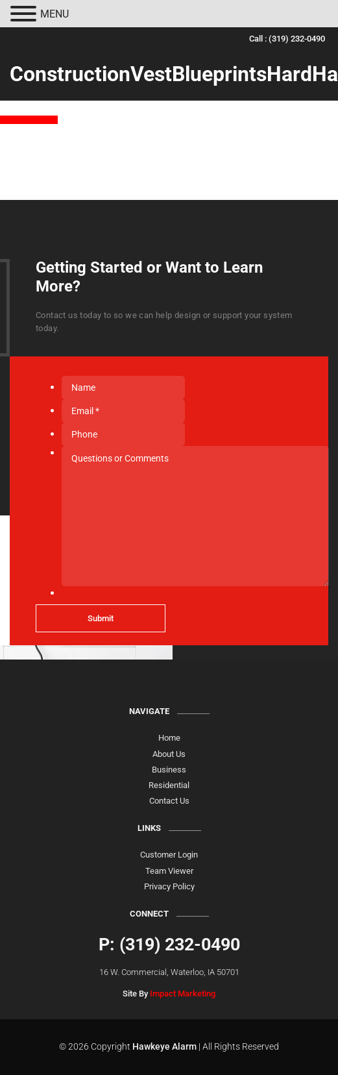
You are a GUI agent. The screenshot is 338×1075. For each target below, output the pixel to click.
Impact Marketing (182, 993)
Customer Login (169, 854)
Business (169, 769)
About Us (169, 754)
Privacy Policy (169, 886)
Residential (169, 785)
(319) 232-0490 (297, 38)
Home (169, 738)
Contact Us (169, 801)
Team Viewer (169, 871)
